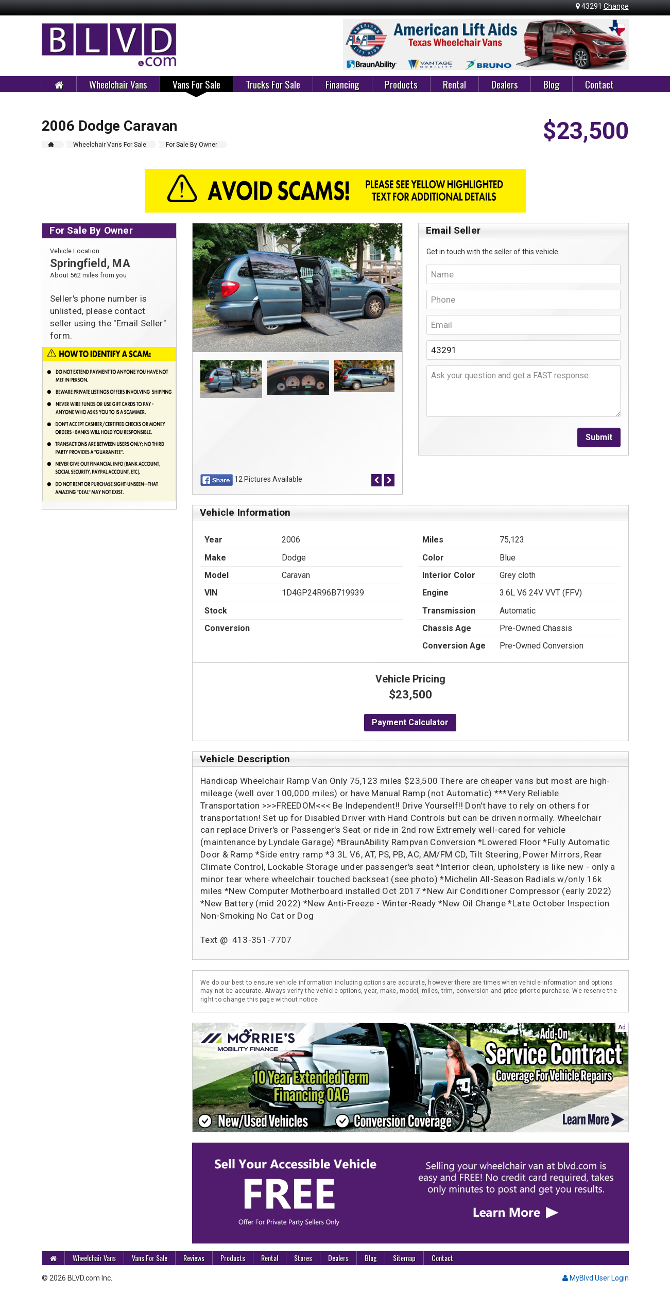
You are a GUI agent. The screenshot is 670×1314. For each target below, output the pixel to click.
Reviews (193, 1257)
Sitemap (404, 1257)
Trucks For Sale (273, 84)
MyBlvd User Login (595, 1278)
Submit (599, 437)
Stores (303, 1257)
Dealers (504, 84)
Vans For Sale (196, 84)
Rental (454, 84)
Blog (551, 84)
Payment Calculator (410, 722)
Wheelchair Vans (118, 84)
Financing (342, 84)
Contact (599, 84)
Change (616, 6)
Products (401, 84)
